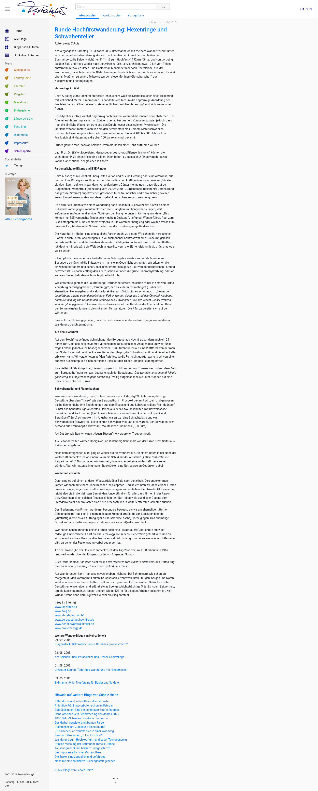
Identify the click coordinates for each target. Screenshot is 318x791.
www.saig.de (63, 611)
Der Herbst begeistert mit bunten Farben (80, 722)
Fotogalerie (136, 15)
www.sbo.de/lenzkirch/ (69, 615)
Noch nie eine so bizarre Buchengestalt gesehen (85, 761)
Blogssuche (87, 15)
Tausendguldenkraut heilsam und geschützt (82, 748)
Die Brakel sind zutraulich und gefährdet (80, 756)
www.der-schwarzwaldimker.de (74, 623)
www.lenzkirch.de (66, 606)
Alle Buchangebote (18, 219)
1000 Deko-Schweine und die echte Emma (81, 718)
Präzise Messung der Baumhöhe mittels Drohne (85, 744)
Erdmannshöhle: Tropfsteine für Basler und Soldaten (87, 682)
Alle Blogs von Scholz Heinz (74, 770)
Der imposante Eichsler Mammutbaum (79, 752)
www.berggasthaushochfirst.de (74, 619)
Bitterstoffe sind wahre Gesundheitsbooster (82, 701)
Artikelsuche (112, 15)
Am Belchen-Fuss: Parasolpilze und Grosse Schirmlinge (89, 657)
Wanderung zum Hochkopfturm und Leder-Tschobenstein (91, 739)
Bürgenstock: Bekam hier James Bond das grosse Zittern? (91, 644)
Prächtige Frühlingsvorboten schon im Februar (84, 705)
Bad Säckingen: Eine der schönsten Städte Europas (87, 709)
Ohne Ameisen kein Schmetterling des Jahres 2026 (87, 714)
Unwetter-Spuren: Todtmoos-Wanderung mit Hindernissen (91, 669)
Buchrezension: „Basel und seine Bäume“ (80, 726)
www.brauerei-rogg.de (68, 628)
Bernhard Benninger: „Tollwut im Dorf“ (78, 735)
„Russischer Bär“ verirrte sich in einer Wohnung (84, 731)
